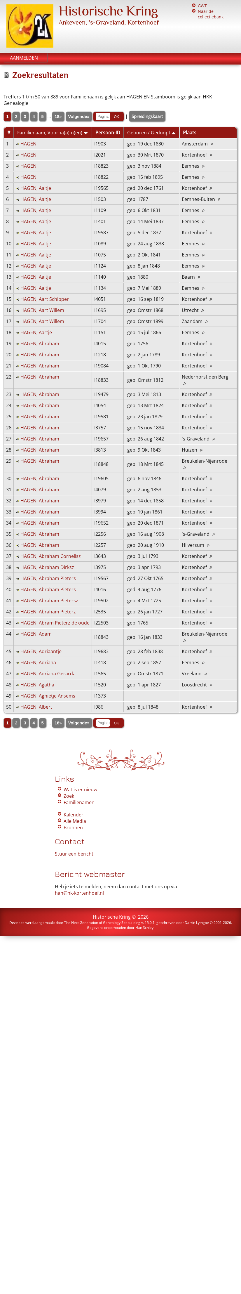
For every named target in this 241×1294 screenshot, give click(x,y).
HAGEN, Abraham (39, 343)
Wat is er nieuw (80, 789)
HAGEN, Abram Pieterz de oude (55, 623)
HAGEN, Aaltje (35, 188)
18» (58, 116)
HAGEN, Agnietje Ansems (47, 696)
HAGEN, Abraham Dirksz (47, 567)
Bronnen (73, 827)
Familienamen (79, 802)
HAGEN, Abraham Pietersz (49, 600)
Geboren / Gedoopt (151, 132)
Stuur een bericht (74, 854)
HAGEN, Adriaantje (41, 651)
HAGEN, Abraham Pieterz (48, 611)
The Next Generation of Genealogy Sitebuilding (102, 922)
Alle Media (75, 821)
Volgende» (79, 116)
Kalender (73, 814)
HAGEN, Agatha (37, 684)
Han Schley (144, 927)
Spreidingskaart (147, 116)
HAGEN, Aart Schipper (44, 299)
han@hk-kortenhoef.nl (79, 893)
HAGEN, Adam (36, 634)
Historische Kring (108, 11)
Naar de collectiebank (210, 14)
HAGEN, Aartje (36, 332)
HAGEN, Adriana (38, 662)
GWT (202, 5)
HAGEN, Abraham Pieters (48, 578)
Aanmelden (24, 58)
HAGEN (28, 143)
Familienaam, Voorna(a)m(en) (52, 132)
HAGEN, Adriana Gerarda (48, 673)
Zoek (69, 796)
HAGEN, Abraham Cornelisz (50, 556)
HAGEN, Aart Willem (42, 310)
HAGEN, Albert (36, 707)
